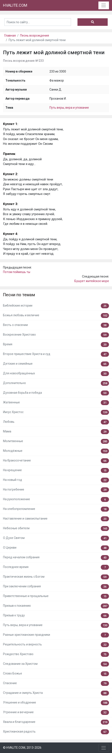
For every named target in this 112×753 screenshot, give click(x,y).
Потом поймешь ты (16, 272)
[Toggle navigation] (103, 5)
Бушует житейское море (91, 281)
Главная (10, 35)
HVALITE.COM (15, 5)
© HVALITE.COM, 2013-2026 (22, 747)
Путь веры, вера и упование (69, 107)
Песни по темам (19, 294)
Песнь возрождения (34, 35)
